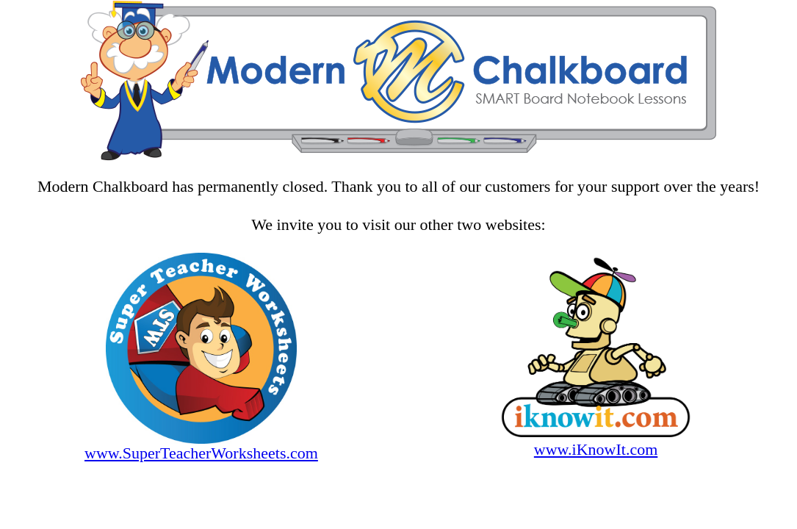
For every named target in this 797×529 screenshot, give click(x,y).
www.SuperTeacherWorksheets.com (201, 453)
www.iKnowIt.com (595, 449)
